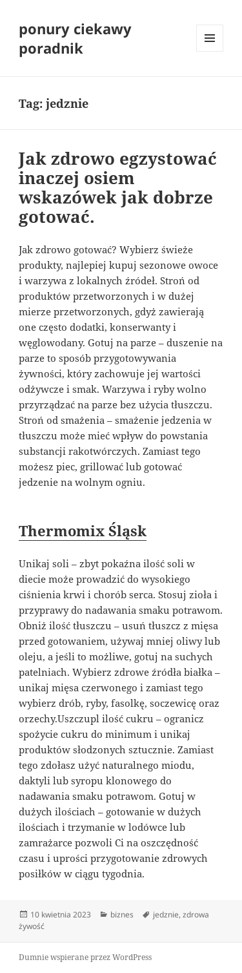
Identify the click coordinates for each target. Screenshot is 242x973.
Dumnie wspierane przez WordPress (85, 957)
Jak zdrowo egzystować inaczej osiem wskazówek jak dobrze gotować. (118, 187)
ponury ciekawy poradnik (75, 38)
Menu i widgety (210, 51)
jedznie (166, 914)
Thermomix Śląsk (82, 530)
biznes (122, 914)
